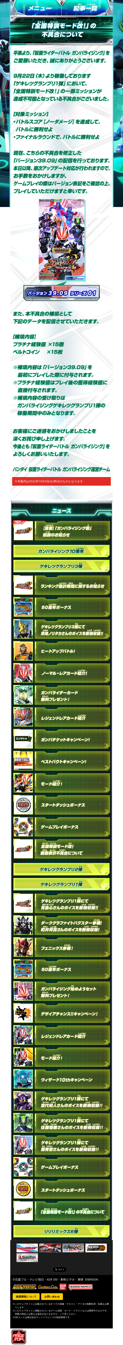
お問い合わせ (52, 1296)
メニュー (36, 8)
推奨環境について (26, 1296)
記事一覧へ (87, 8)
